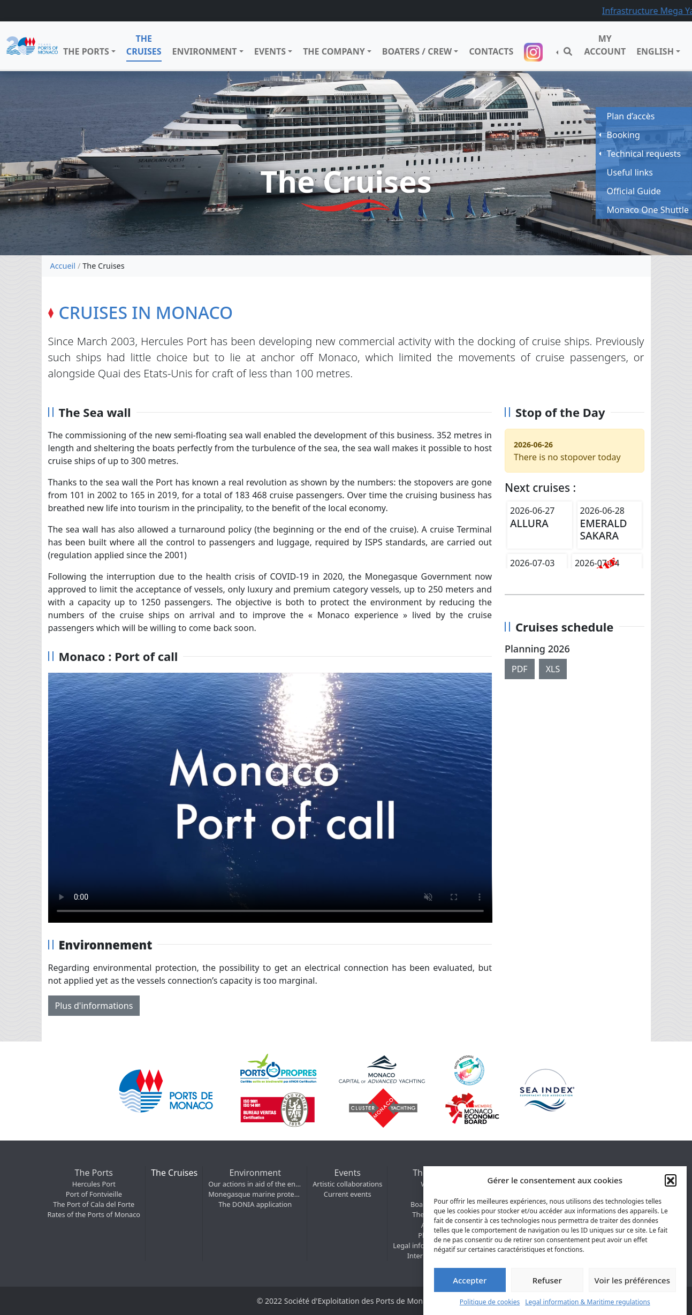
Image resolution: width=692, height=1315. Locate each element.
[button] (670, 1180)
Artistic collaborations (347, 1184)
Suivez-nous (534, 52)
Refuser (547, 1280)
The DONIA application (255, 1204)
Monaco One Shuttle (648, 210)
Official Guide (634, 191)
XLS (553, 669)
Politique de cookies (490, 1301)
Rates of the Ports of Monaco (94, 1214)
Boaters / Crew (417, 51)
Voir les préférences (632, 1280)
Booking (623, 135)
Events (270, 51)
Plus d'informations (94, 1006)
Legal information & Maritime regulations (587, 1301)
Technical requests (644, 153)
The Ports (86, 51)
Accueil (62, 266)
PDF (520, 669)
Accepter (469, 1280)
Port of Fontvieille (94, 1194)
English (655, 51)
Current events (347, 1194)
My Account (605, 45)
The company (334, 51)
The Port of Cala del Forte (93, 1204)
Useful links (630, 172)
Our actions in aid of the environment (255, 1184)
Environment (204, 51)
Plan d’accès (631, 116)
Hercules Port (94, 1184)
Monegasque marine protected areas (255, 1194)
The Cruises (144, 45)
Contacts (491, 51)
